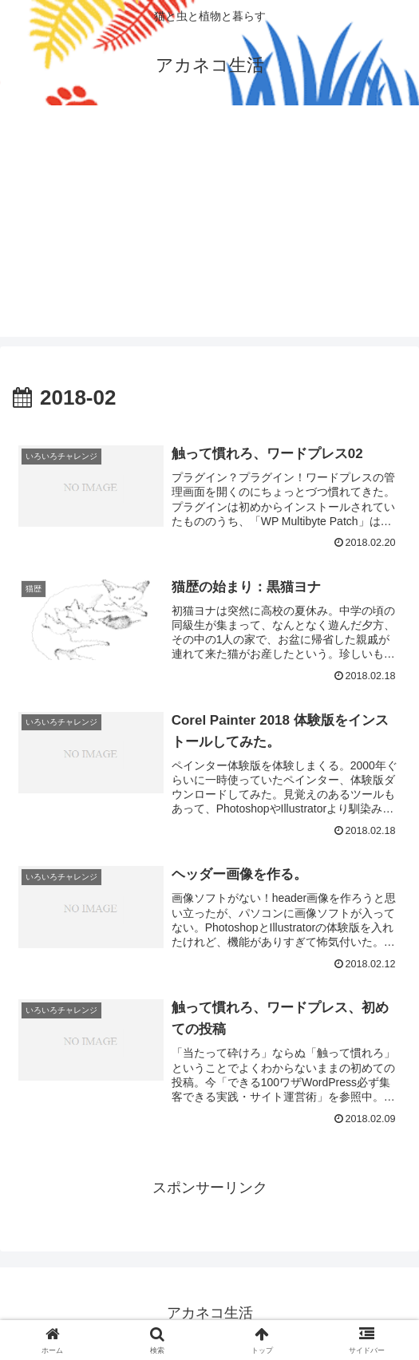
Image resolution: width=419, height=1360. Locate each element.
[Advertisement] (209, 225)
